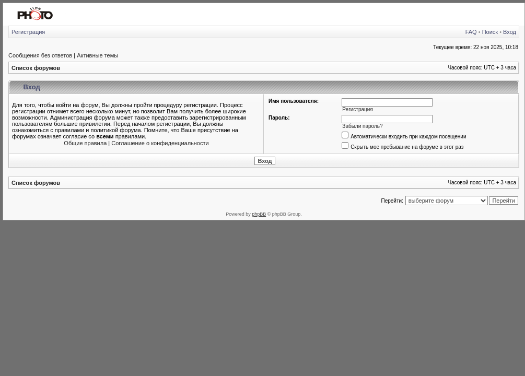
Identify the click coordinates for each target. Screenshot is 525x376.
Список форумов (35, 68)
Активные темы (97, 55)
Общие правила (85, 143)
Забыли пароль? (362, 126)
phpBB (259, 214)
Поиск (490, 32)
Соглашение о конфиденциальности (159, 143)
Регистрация (28, 32)
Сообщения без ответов (40, 55)
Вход (509, 32)
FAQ (471, 32)
